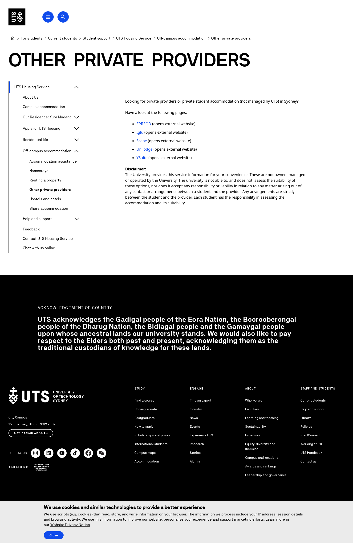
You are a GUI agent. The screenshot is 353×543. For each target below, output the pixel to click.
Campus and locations (261, 457)
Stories (195, 453)
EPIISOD (143, 123)
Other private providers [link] (231, 38)
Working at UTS (311, 444)
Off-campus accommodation (47, 151)
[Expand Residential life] (76, 140)
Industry (196, 409)
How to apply (143, 426)
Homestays (38, 171)
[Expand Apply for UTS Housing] (76, 128)
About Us (30, 97)
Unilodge (144, 149)
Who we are (253, 400)
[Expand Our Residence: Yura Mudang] (76, 117)
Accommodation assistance (53, 161)
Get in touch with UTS (31, 433)
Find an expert (200, 400)
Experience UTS (201, 435)
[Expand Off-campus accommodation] (76, 151)
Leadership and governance (266, 475)
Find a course (144, 400)
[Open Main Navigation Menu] (48, 17)
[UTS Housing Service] (133, 38)
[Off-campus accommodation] (181, 38)
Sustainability (255, 426)
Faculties (252, 409)
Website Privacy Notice (70, 525)
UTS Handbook (311, 453)
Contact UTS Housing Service (48, 238)
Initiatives (252, 435)
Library (305, 418)
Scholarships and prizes (152, 435)
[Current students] (62, 38)
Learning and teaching (262, 418)
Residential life (35, 139)
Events (195, 426)
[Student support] (96, 38)
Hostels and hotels (45, 199)
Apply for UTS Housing (41, 128)
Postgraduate (144, 418)
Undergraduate (145, 409)
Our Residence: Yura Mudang (47, 117)
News (194, 418)
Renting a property (45, 180)
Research (197, 444)
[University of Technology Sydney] (12, 38)
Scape (141, 140)
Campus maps (145, 453)
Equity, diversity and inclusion (260, 446)
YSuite (141, 157)
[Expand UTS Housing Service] (76, 87)
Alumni (195, 461)
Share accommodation (48, 208)
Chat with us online (39, 248)
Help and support (37, 219)
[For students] (31, 38)
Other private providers (50, 189)
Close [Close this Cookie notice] (53, 535)
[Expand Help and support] (76, 219)
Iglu (139, 132)
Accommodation (146, 461)
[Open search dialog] (63, 17)
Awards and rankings (260, 466)
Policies (306, 426)
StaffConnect (310, 435)
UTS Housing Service (32, 87)
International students (150, 444)
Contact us (308, 461)
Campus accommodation (44, 107)
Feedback (31, 229)
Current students (313, 400)
